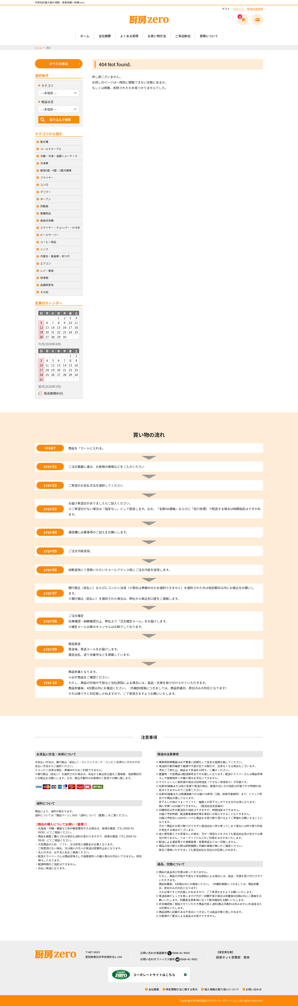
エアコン (45, 263)
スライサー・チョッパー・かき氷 (60, 227)
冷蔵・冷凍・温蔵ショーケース (58, 156)
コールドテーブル (50, 149)
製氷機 (44, 142)
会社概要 (105, 36)
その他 (44, 292)
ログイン (238, 9)
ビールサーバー (49, 235)
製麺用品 (45, 213)
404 (48, 47)
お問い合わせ (254, 989)
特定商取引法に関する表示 (182, 989)
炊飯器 (44, 206)
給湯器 (44, 278)
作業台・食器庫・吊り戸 (55, 256)
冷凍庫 (44, 163)
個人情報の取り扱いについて (221, 989)
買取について (209, 36)
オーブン (45, 199)
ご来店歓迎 (182, 36)
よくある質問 (129, 36)
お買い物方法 (157, 36)
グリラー (45, 192)
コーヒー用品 (48, 242)
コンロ (44, 184)
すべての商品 (58, 63)
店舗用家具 (47, 285)
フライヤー (47, 177)
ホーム (84, 36)
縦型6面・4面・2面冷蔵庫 (55, 170)
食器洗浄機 (47, 220)
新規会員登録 (255, 9)
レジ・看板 (47, 270)
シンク (44, 249)
